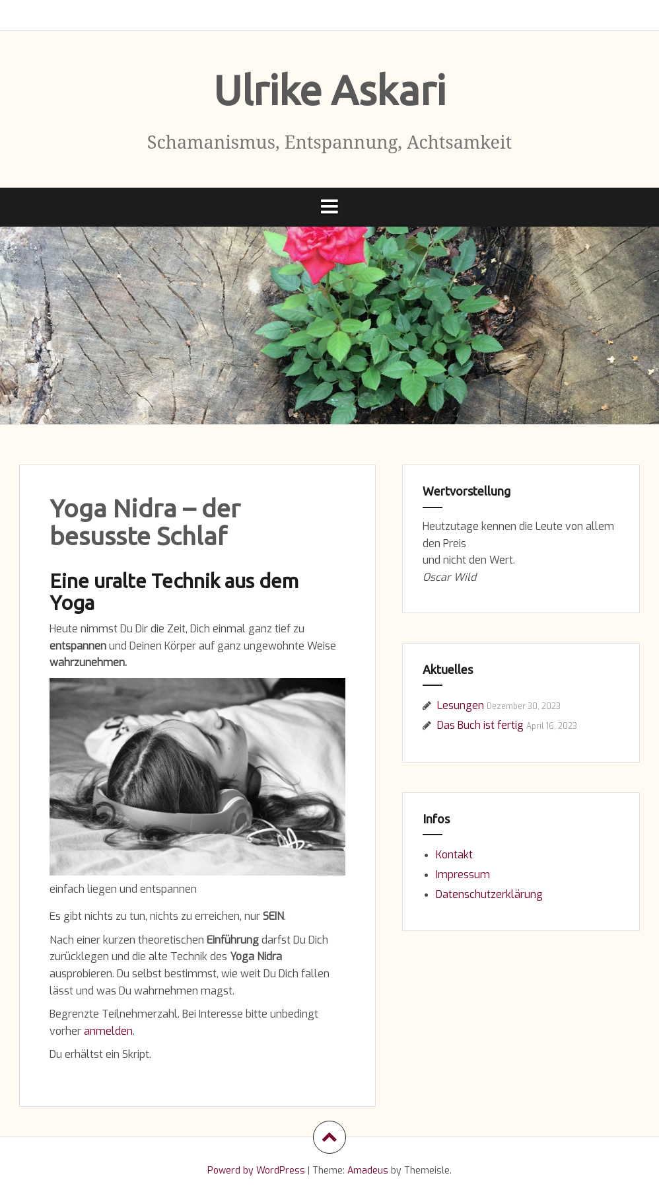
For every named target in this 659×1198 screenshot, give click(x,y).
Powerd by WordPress (256, 1170)
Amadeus (367, 1170)
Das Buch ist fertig (480, 725)
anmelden (108, 1031)
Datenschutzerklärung (489, 894)
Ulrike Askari (329, 90)
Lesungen (460, 705)
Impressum (463, 874)
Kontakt (454, 855)
